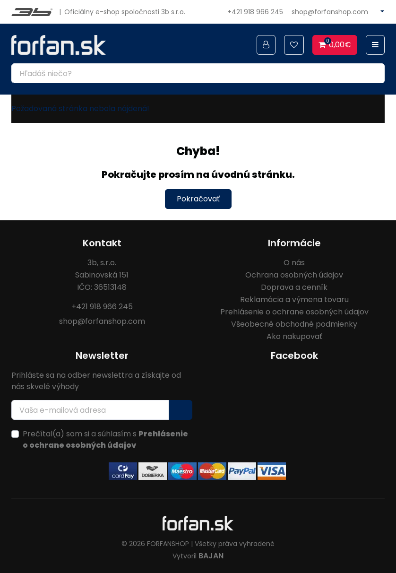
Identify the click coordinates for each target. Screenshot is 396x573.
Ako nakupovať (294, 336)
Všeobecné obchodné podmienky (294, 324)
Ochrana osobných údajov (294, 274)
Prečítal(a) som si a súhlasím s (105, 439)
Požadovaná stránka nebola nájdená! (80, 108)
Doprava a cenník (294, 287)
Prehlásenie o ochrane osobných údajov (294, 311)
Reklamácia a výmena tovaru (294, 299)
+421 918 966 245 (255, 12)
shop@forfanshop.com (330, 12)
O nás (294, 262)
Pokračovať (198, 198)
